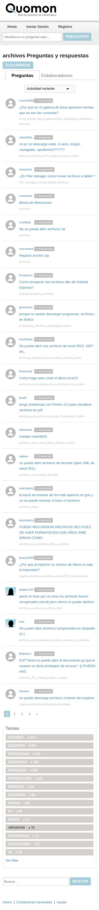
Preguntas (23, 75)
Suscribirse (18, 65)
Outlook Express (30, 293)
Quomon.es (47, 9)
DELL (54, 544)
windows (25, 416)
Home (12, 27)
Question (22, 746)
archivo (67, 357)
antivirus (36, 155)
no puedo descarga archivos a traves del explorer (57, 698)
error (22, 118)
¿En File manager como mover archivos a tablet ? (57, 176)
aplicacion (70, 118)
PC (46, 155)
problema (85, 118)
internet (24, 155)
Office (60, 442)
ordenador (24, 754)
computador (40, 384)
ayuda (54, 416)
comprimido (82, 640)
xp (33, 416)
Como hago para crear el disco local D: (49, 378)
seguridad (23, 762)
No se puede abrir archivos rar (42, 229)
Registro (65, 27)
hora (73, 384)
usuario (63, 677)
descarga (64, 704)
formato (63, 384)
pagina (23, 576)
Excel (77, 357)
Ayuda (62, 902)
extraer (67, 640)
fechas (31, 118)
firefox (67, 325)
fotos (40, 118)
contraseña (24, 844)
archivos (24, 123)
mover (42, 182)
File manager (27, 182)
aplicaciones (54, 118)
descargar (54, 325)
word (49, 357)
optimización (25, 778)
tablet (51, 182)
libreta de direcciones (35, 203)
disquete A (47, 640)
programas (26, 325)
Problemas (67, 416)
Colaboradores (56, 75)
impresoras (80, 576)
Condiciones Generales (34, 902)
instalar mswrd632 (33, 436)
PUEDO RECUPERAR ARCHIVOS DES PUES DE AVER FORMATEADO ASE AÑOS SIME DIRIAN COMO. (55, 532)
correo (74, 155)
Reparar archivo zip (34, 255)
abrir (57, 357)
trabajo (42, 677)
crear (81, 384)
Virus (51, 608)
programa (38, 357)
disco (52, 384)
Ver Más (12, 860)
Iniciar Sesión (37, 27)
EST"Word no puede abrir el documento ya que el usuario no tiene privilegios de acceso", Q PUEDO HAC (57, 665)
